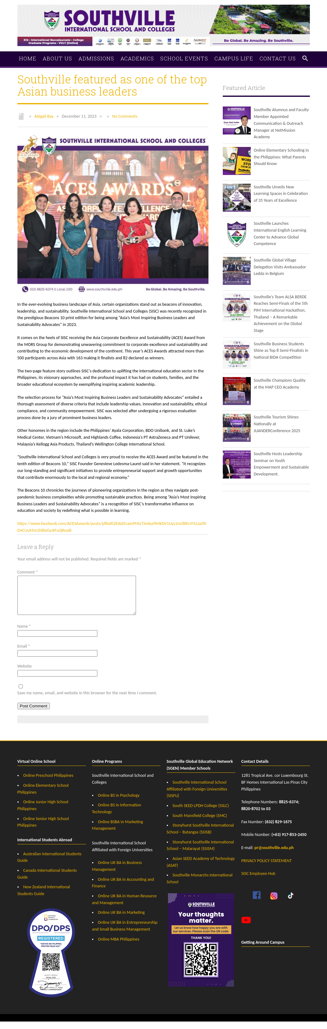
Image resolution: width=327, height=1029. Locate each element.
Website (24, 673)
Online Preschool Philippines (48, 783)
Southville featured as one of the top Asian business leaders (112, 85)
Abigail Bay (44, 116)
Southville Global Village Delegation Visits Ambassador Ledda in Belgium (280, 266)
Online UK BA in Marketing (121, 920)
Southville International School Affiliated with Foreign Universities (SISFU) (197, 796)
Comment (27, 572)
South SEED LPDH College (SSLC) (201, 813)
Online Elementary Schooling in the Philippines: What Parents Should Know (281, 157)
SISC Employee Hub (258, 881)
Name (24, 633)
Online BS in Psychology (119, 802)
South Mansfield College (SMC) (200, 823)
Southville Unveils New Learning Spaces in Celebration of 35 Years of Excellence (281, 193)
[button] (305, 58)
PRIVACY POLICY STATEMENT (266, 868)
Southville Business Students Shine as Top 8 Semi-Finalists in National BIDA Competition (281, 350)
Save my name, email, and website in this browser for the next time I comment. (87, 700)
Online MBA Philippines (118, 946)
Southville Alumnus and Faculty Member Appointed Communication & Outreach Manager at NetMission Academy (281, 123)
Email (23, 653)
